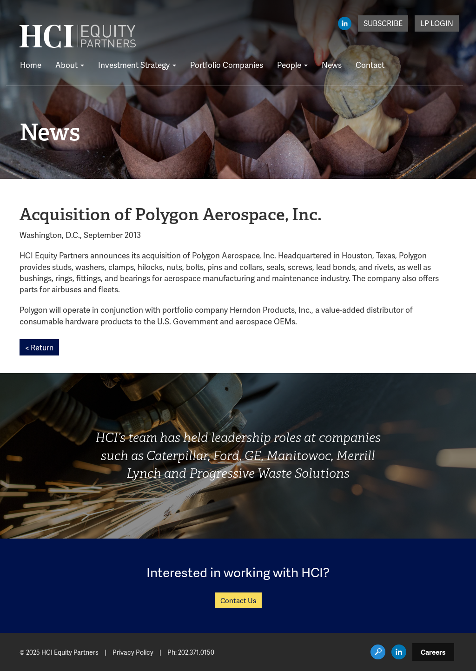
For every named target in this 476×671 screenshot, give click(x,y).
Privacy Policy (132, 652)
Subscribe (383, 23)
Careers (433, 652)
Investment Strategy (137, 64)
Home (30, 64)
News (332, 64)
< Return (39, 347)
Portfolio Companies (226, 64)
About (69, 64)
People (292, 64)
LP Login (436, 23)
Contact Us (238, 600)
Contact (370, 64)
